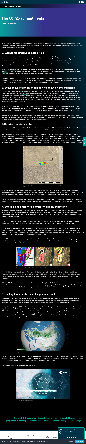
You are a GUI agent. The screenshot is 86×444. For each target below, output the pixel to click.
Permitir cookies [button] (79, 441)
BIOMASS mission (35, 315)
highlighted (10, 360)
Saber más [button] (46, 441)
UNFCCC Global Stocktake (67, 223)
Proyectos (23, 436)
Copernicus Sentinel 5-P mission (26, 136)
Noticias (7, 6)
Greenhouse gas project (76, 117)
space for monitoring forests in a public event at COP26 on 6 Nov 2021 (39, 360)
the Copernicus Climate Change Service (71, 201)
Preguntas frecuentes (48, 436)
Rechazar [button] (71, 441)
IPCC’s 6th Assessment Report (43, 65)
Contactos (35, 436)
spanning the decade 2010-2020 (50, 356)
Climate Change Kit (29, 365)
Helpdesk (42, 436)
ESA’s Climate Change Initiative (10, 69)
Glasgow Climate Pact (53, 43)
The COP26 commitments (16, 6)
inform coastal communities (52, 232)
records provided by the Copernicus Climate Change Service (25, 108)
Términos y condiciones (55, 436)
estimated (25, 93)
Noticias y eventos (28, 437)
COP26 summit (16, 43)
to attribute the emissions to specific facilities (36, 140)
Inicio (3, 6)
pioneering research (53, 108)
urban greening (63, 230)
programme (5, 71)
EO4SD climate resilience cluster (14, 239)
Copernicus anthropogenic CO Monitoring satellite (24, 117)
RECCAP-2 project (74, 110)
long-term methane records (66, 199)
